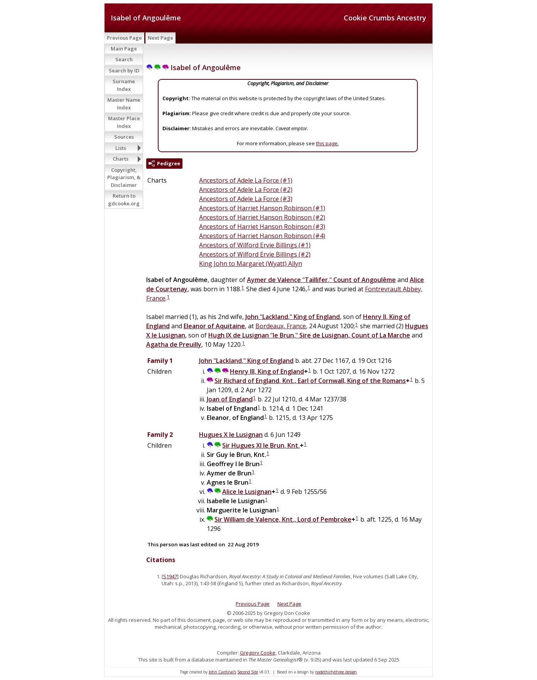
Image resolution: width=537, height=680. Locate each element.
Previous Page (124, 37)
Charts (120, 158)
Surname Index (124, 85)
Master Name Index (123, 103)
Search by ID (124, 70)
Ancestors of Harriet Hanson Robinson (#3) (262, 226)
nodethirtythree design (336, 672)
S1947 (170, 576)
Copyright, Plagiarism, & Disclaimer (123, 177)
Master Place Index (124, 122)
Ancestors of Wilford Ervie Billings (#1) (255, 245)
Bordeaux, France (280, 326)
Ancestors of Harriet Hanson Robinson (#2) (262, 217)
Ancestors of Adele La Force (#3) (245, 199)
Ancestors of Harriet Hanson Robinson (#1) (262, 208)
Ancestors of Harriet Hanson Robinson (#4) (262, 236)
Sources (124, 136)
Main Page (124, 48)
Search (124, 59)
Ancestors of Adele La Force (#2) (245, 189)
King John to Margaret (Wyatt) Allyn (250, 263)
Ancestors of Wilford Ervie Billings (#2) (255, 254)
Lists (120, 147)
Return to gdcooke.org (124, 199)
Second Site (247, 672)
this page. (327, 143)
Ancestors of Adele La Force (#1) (245, 180)
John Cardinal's (222, 672)
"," (321, 279)
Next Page (160, 37)
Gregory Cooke (257, 652)
